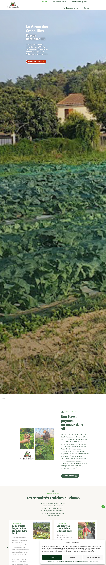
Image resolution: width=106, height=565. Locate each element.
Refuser (72, 557)
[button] (102, 542)
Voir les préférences (93, 557)
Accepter (52, 557)
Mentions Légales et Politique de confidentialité (59, 561)
